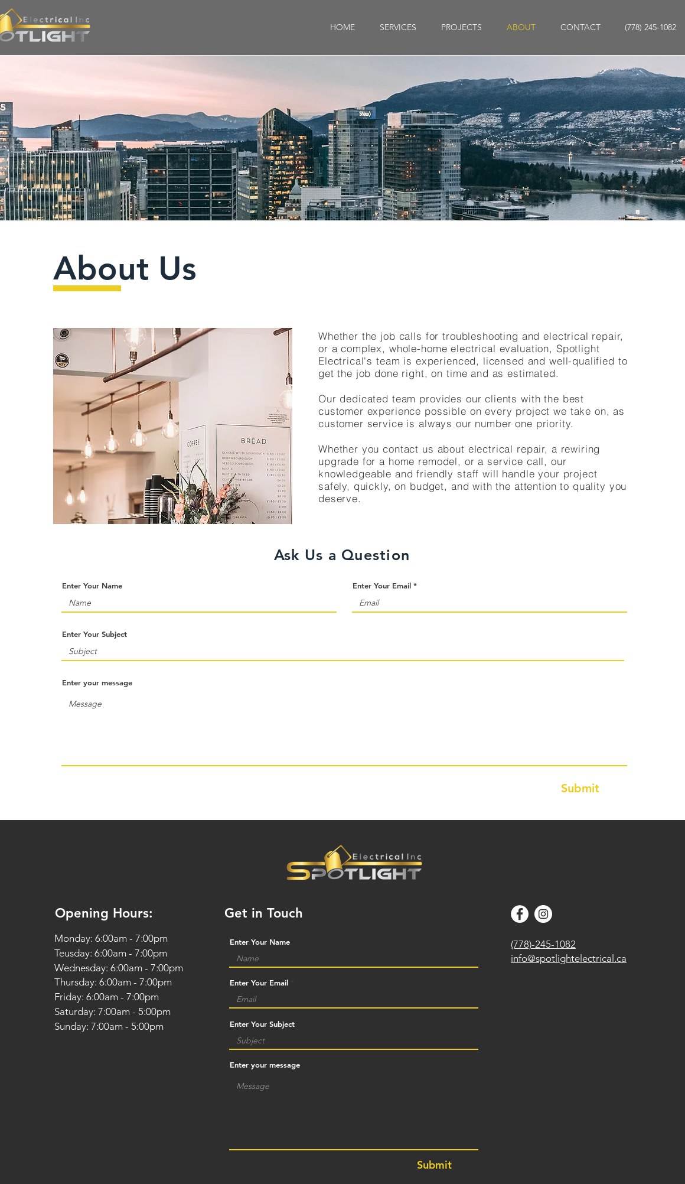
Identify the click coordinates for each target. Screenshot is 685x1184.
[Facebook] (520, 914)
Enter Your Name (92, 586)
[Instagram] (543, 914)
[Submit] (580, 788)
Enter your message (97, 683)
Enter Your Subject (94, 634)
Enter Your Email (382, 586)
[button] (398, 27)
